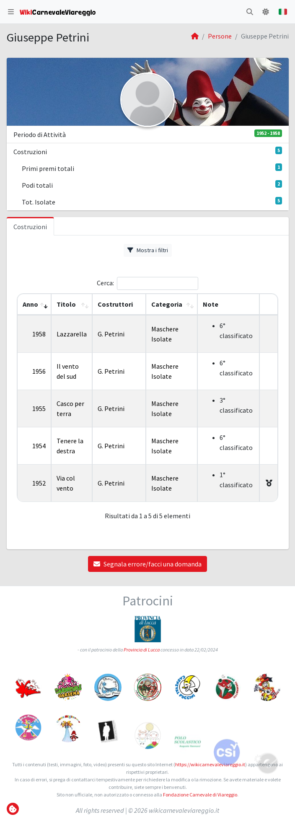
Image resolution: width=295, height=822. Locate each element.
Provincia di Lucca (142, 651)
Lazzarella (72, 334)
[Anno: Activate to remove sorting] (34, 304)
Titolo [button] (66, 304)
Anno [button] (30, 304)
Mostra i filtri (147, 250)
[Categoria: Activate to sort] (171, 304)
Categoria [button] (166, 304)
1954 (39, 446)
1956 (39, 371)
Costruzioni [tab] (30, 226)
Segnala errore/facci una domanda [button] (147, 564)
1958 (39, 334)
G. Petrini (111, 334)
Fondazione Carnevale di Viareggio (200, 794)
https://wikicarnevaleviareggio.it (210, 764)
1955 (39, 408)
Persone (220, 36)
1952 (39, 483)
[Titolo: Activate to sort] (71, 304)
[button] (10, 11)
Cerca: (105, 283)
